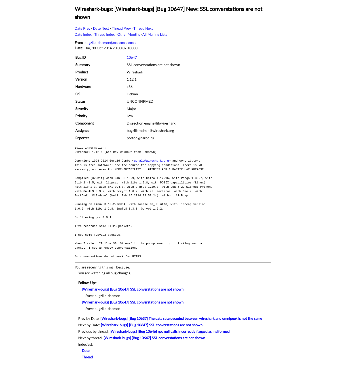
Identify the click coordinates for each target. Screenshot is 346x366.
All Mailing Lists (154, 34)
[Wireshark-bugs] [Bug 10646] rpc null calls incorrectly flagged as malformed (170, 331)
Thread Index (104, 34)
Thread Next (143, 28)
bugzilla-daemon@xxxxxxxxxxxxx (110, 43)
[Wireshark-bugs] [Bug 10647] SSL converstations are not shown (133, 289)
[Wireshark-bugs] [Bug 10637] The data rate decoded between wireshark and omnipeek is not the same (181, 318)
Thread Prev (121, 28)
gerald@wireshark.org (151, 161)
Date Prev (82, 28)
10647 (132, 57)
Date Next (101, 28)
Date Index (83, 34)
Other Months (128, 34)
